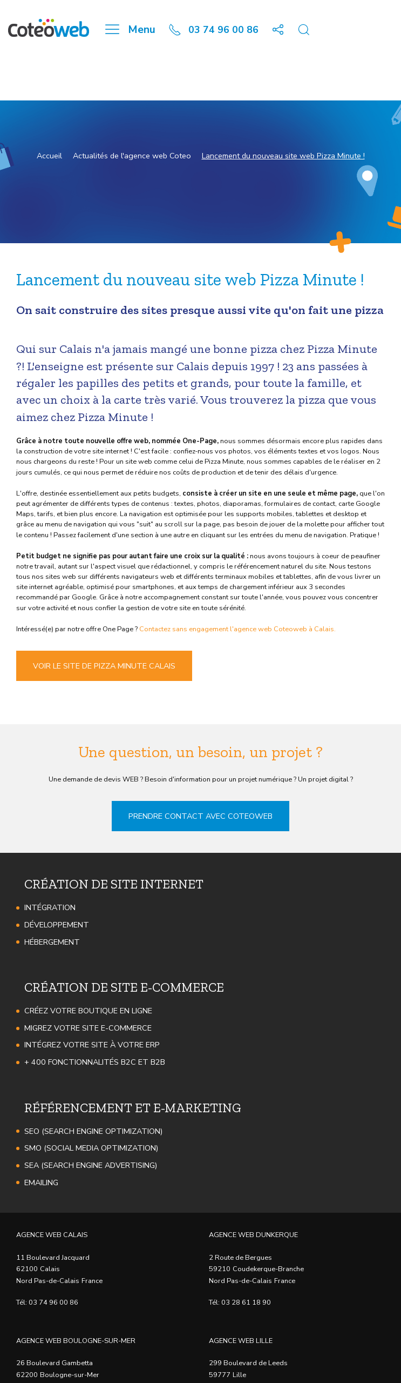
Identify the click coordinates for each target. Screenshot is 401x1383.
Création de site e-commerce (124, 987)
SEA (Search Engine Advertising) (90, 1165)
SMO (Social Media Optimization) (91, 1148)
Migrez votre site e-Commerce (88, 1028)
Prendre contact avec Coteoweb (200, 816)
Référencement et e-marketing (132, 1107)
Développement (56, 924)
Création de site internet (113, 884)
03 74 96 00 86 (53, 1302)
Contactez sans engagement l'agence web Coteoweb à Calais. (237, 629)
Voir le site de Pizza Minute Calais (104, 665)
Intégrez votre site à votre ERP (92, 1044)
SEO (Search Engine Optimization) (93, 1131)
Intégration (50, 907)
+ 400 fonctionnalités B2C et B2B (94, 1062)
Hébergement (52, 942)
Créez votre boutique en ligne (88, 1010)
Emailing (41, 1182)
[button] (278, 29)
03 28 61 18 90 (246, 1302)
